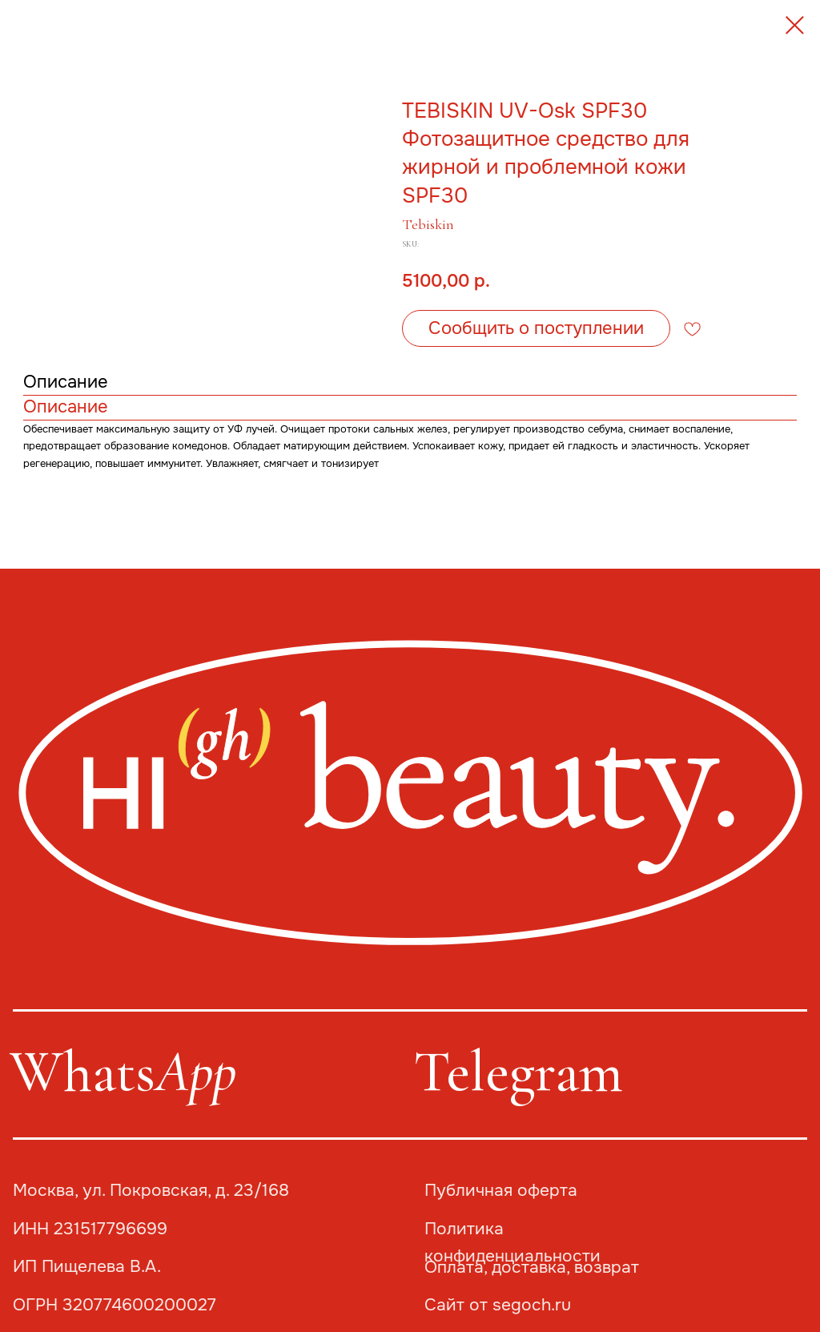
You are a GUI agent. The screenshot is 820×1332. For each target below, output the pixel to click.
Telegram (518, 1071)
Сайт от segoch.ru (497, 1304)
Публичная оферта (500, 1190)
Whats (123, 1071)
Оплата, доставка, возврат (531, 1267)
